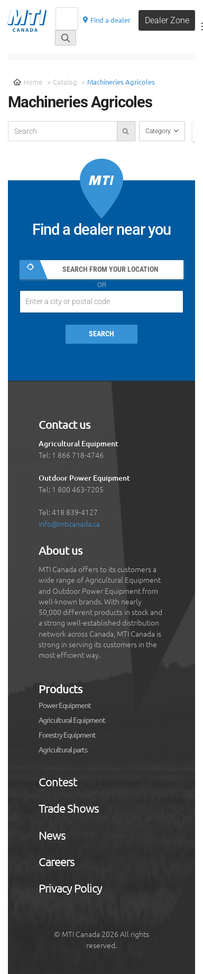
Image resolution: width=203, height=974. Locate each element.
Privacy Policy (70, 888)
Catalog (65, 82)
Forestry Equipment (67, 735)
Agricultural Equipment (72, 720)
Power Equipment (65, 705)
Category (158, 131)
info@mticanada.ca (69, 523)
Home (27, 82)
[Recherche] (67, 18)
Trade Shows (69, 808)
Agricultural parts (63, 750)
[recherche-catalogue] (62, 131)
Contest (58, 782)
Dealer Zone (167, 20)
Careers (57, 862)
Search (101, 333)
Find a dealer (106, 19)
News (52, 835)
